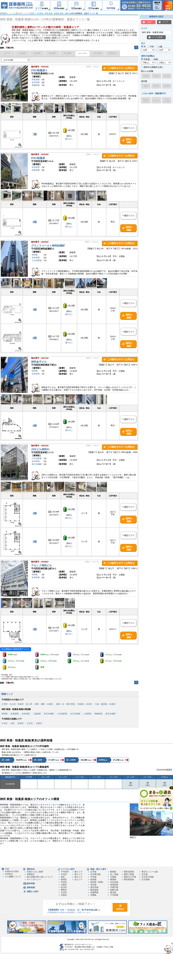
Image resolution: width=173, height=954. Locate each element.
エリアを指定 (29, 13)
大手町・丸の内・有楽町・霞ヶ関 (17, 704)
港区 (13, 723)
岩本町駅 (36, 83)
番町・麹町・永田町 (44, 704)
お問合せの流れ (12, 871)
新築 (146, 86)
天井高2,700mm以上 (166, 100)
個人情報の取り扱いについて (40, 877)
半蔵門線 (114, 887)
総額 (155, 59)
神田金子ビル (39, 362)
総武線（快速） (97, 882)
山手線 (93, 872)
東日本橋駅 (111, 714)
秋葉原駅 (36, 80)
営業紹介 (31, 874)
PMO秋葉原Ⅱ (39, 70)
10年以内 (166, 86)
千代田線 (114, 895)
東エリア (79, 872)
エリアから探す (68, 869)
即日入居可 (156, 100)
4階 (35, 513)
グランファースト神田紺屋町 (48, 246)
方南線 (113, 877)
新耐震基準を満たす (146, 100)
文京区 (30, 723)
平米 (150, 47)
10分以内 (166, 76)
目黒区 (64, 895)
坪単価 (145, 59)
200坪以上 (112, 53)
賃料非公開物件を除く (152, 67)
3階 (35, 309)
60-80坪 (52, 53)
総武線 (93, 879)
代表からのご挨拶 (35, 872)
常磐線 (93, 895)
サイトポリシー (34, 879)
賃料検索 (31, 887)
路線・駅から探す (98, 869)
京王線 (145, 874)
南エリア (79, 877)
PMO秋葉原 (38, 158)
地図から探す (33, 891)
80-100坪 (67, 53)
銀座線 (113, 872)
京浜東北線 (95, 874)
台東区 (39, 723)
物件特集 (31, 883)
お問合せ (9, 874)
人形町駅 (87, 714)
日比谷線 (114, 882)
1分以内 (146, 76)
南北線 (113, 892)
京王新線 (146, 879)
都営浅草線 (129, 872)
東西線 (113, 879)
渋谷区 (64, 882)
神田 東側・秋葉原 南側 (54, 13)
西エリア (79, 874)
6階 (35, 221)
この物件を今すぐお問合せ (121, 68)
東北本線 (94, 887)
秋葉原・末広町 (85, 704)
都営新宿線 (129, 879)
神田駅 (35, 255)
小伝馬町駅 (37, 261)
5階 (35, 541)
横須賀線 (94, 890)
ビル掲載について (13, 877)
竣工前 (156, 86)
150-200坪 (97, 53)
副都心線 (114, 890)
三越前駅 (37, 714)
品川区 (64, 887)
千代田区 (39, 13)
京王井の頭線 (148, 877)
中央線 (93, 877)
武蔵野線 (94, 892)
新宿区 (21, 723)
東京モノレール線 (150, 872)
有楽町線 (114, 885)
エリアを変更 (157, 37)
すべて (7, 53)
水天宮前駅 (75, 714)
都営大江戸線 (130, 877)
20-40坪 (22, 53)
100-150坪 (82, 53)
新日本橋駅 (37, 464)
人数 (159, 47)
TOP (7, 869)
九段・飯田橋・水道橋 (105, 704)
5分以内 (156, 76)
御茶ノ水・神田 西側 (65, 704)
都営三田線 (129, 874)
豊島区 (64, 890)
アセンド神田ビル (41, 565)
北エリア (79, 879)
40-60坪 (37, 53)
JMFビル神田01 (40, 449)
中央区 (5, 723)
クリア (165, 22)
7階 (35, 134)
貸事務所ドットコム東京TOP (11, 13)
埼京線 (93, 885)
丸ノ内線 (114, 874)
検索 (149, 22)
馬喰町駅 (36, 86)
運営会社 (31, 869)
